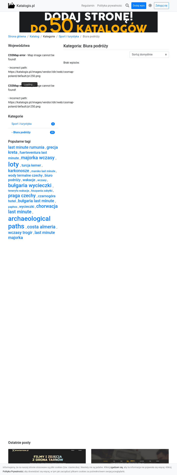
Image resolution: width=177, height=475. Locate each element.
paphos (13, 206)
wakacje (29, 180)
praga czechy (22, 195)
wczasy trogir (20, 232)
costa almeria (42, 227)
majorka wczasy (38, 157)
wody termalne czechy (25, 175)
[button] (127, 6)
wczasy (42, 180)
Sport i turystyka (69, 36)
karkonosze (19, 170)
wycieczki (27, 206)
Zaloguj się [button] (161, 5)
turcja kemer (32, 165)
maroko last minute (43, 171)
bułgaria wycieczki (30, 185)
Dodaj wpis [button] (139, 5)
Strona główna (17, 36)
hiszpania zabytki (42, 190)
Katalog (34, 36)
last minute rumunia (26, 147)
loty (14, 164)
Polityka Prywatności (13, 471)
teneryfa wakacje (19, 190)
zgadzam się (116, 467)
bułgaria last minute (36, 200)
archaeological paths (29, 222)
